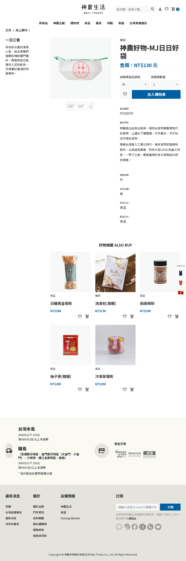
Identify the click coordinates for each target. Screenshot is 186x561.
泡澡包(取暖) (105, 303)
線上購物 (21, 30)
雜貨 (99, 23)
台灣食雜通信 (138, 23)
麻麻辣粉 (147, 303)
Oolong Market (70, 518)
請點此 (132, 518)
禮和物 (74, 23)
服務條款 (38, 530)
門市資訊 (38, 512)
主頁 (8, 30)
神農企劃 (59, 23)
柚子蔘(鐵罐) (60, 376)
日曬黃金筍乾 (61, 303)
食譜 (121, 23)
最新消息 (10, 518)
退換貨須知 (40, 535)
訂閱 (170, 507)
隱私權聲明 (40, 524)
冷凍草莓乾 (104, 376)
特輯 (110, 23)
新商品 (43, 23)
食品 (87, 23)
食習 (63, 512)
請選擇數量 (158, 77)
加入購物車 (156, 94)
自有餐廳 (38, 518)
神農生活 (66, 506)
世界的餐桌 (12, 524)
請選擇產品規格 (130, 77)
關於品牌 (38, 506)
